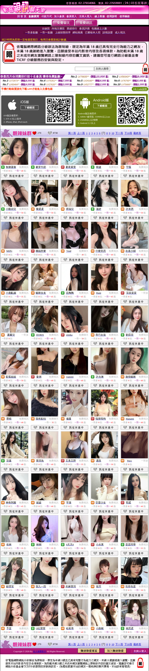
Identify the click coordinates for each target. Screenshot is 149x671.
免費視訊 (24, 167)
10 (113, 133)
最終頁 (137, 133)
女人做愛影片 (40, 651)
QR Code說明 (140, 89)
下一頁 (119, 133)
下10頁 (128, 133)
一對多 (144, 293)
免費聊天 (83, 251)
